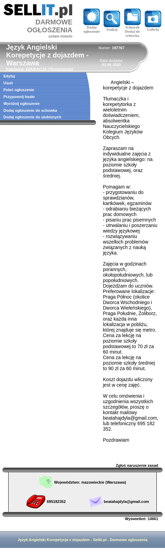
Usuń (8, 83)
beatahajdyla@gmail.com (126, 501)
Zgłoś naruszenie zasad (137, 465)
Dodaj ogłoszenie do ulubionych (32, 117)
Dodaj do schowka (132, 33)
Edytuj (9, 76)
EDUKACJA (36, 69)
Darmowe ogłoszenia (128, 540)
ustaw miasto (60, 36)
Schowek (132, 25)
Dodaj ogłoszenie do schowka (30, 110)
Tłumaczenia (60, 69)
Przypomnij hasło (19, 97)
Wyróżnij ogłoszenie (21, 103)
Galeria (153, 27)
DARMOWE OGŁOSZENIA (49, 26)
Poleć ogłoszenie (18, 90)
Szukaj (112, 27)
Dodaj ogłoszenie (91, 27)
